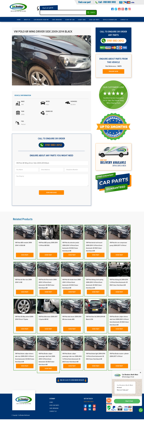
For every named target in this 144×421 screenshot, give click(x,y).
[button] (72, 382)
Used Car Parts (94, 19)
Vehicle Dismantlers (110, 19)
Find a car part (84, 2)
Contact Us (124, 19)
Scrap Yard (82, 19)
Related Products (22, 219)
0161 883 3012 (109, 2)
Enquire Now (113, 71)
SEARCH (92, 12)
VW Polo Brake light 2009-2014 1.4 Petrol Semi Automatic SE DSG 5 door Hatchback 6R (95, 356)
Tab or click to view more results (72, 380)
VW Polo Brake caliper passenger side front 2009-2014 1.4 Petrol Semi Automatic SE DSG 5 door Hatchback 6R (47, 359)
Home (19, 19)
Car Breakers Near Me (41, 19)
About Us (27, 19)
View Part (24, 255)
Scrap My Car (70, 19)
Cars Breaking (57, 19)
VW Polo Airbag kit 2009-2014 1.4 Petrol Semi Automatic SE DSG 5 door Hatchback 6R (119, 282)
